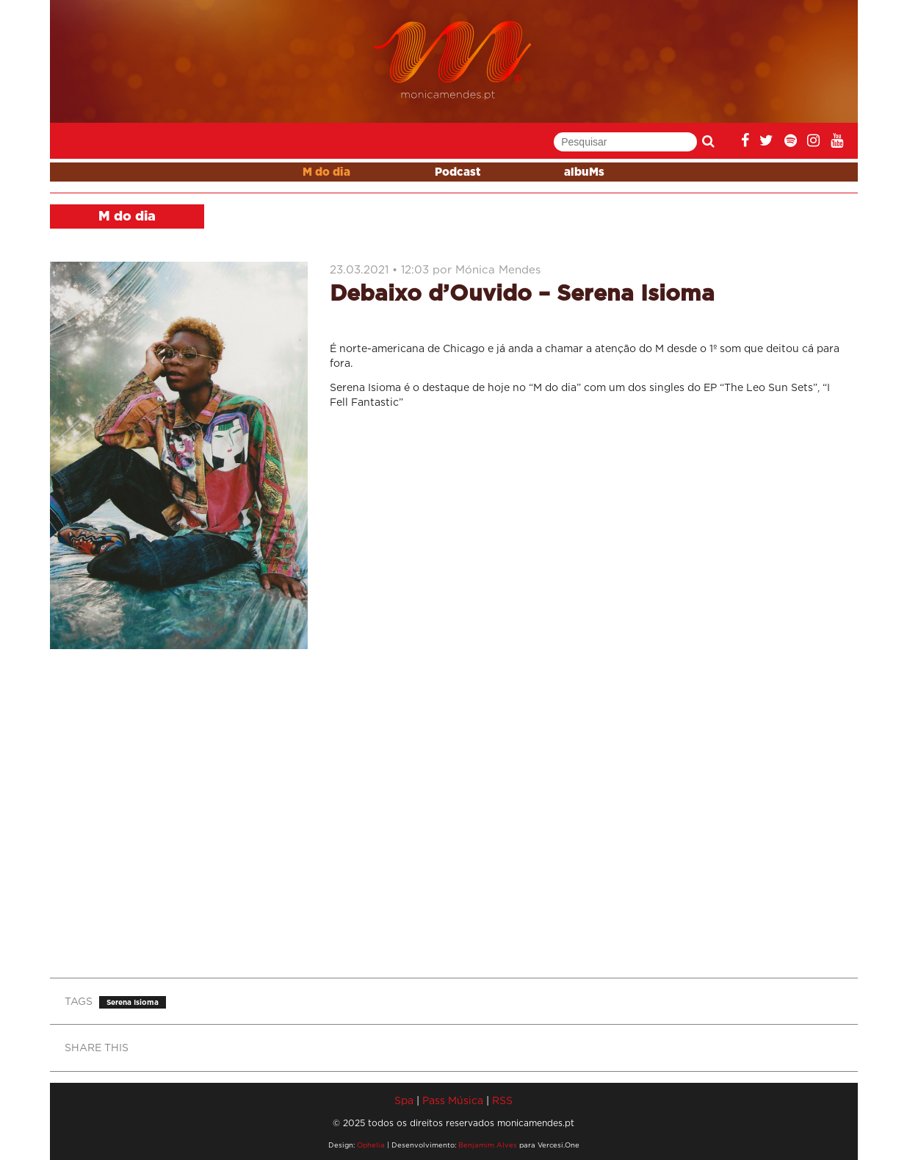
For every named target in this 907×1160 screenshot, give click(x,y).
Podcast (457, 172)
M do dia (326, 172)
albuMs (584, 172)
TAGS (79, 1000)
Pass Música (452, 1100)
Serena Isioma (132, 1002)
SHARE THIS (97, 1047)
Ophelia (371, 1145)
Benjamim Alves (487, 1145)
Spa (403, 1100)
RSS (502, 1100)
